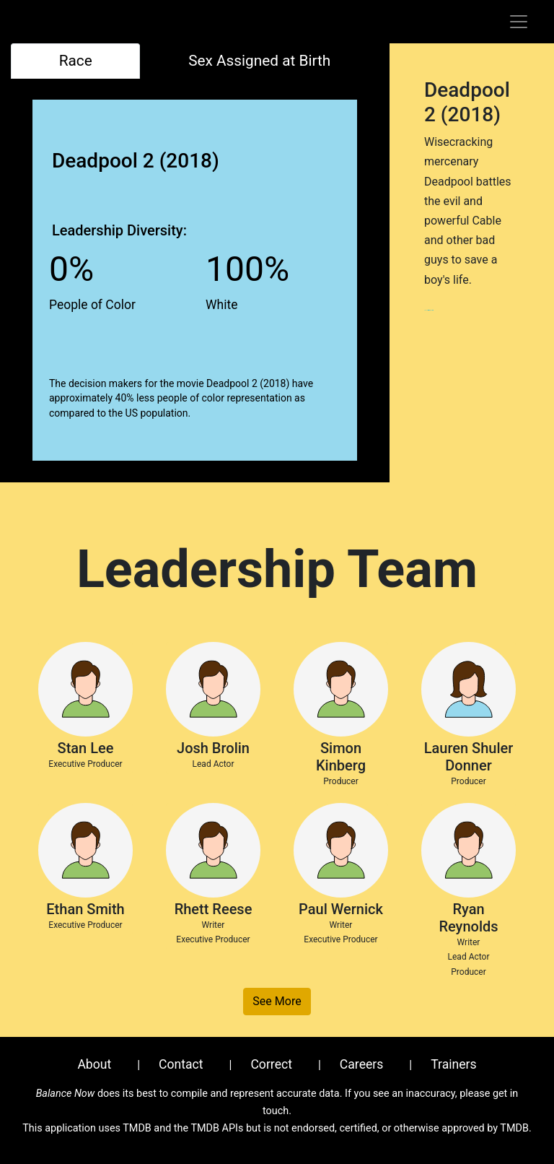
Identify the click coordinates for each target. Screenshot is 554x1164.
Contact (181, 1064)
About (94, 1064)
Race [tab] (75, 60)
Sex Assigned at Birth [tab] (259, 60)
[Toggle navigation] (518, 21)
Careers (362, 1064)
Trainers (453, 1064)
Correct (271, 1064)
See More (276, 1001)
